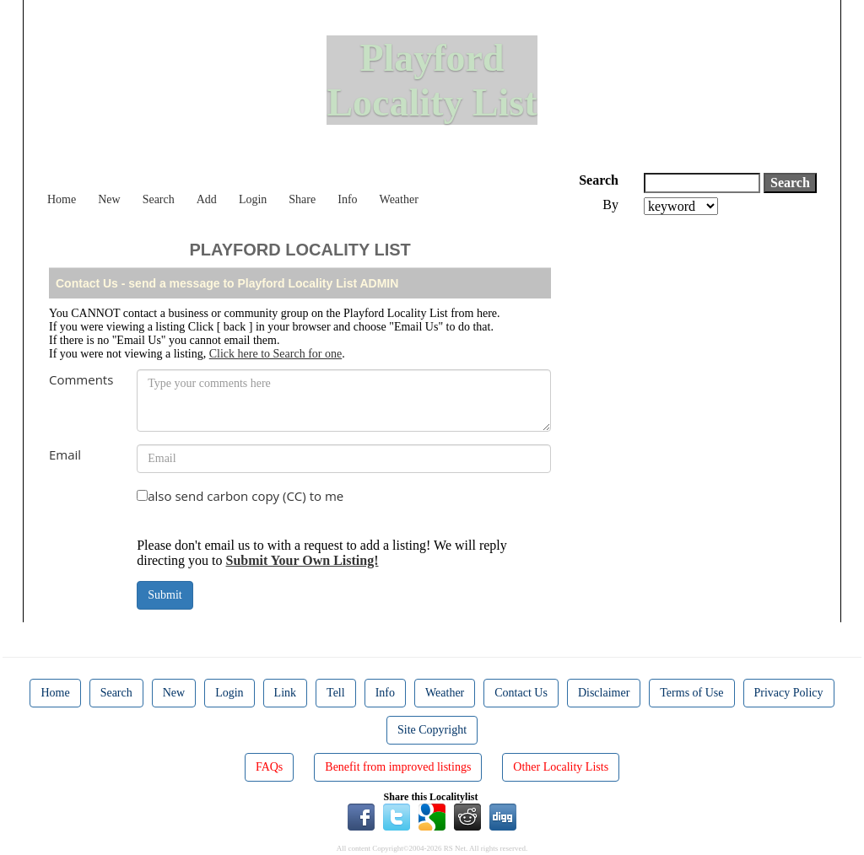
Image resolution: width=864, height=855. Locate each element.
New (109, 199)
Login (253, 199)
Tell (336, 692)
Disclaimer (603, 692)
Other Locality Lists (560, 767)
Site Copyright (432, 729)
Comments (81, 379)
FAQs (269, 767)
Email (65, 454)
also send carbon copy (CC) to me (245, 495)
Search (159, 199)
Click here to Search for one (275, 353)
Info (347, 199)
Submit (164, 595)
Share (302, 199)
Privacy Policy (789, 692)
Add (207, 199)
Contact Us (521, 692)
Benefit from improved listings (398, 767)
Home (61, 199)
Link (285, 692)
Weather (399, 199)
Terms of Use (691, 692)
